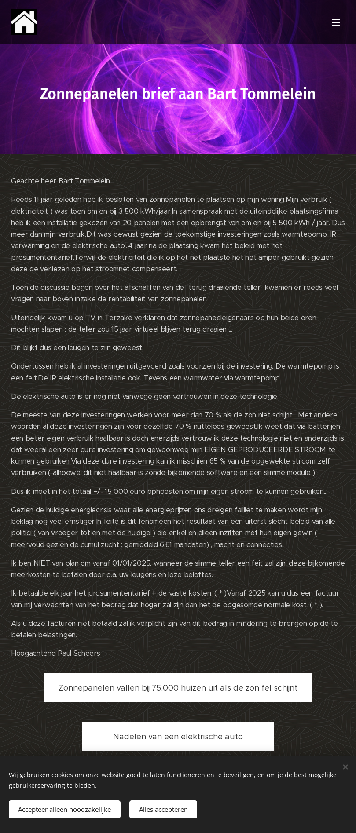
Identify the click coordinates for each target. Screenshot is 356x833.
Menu (336, 22)
